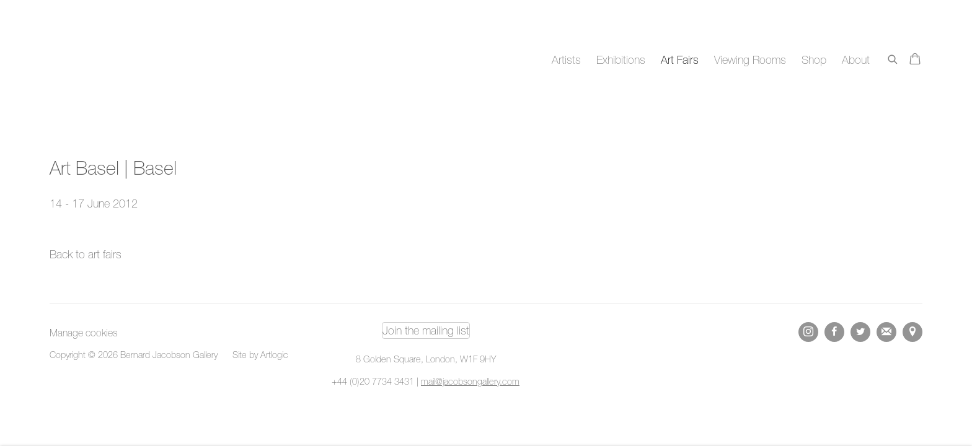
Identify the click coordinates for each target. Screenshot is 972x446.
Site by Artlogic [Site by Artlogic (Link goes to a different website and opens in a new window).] (260, 354)
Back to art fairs (86, 254)
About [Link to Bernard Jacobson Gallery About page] (856, 59)
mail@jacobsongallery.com (470, 381)
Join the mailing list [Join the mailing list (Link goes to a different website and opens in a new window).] (425, 330)
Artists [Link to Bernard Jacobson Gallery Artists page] (566, 59)
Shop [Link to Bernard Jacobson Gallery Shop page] (814, 59)
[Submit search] (893, 57)
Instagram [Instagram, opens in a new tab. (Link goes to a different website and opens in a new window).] (808, 332)
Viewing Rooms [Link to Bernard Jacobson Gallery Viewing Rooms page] (750, 59)
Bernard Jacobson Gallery (99, 60)
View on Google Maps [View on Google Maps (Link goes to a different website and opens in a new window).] (912, 332)
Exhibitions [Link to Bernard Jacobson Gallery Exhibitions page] (620, 59)
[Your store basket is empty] (915, 60)
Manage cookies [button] (84, 332)
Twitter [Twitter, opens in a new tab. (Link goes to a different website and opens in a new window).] (860, 332)
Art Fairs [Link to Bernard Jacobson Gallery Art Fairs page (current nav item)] (680, 59)
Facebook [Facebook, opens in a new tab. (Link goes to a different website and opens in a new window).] (834, 332)
